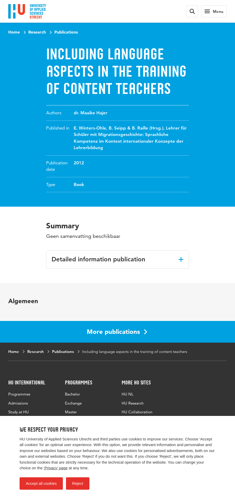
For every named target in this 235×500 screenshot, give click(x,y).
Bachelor (72, 394)
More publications (117, 331)
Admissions (18, 403)
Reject (77, 483)
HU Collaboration (137, 411)
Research (37, 32)
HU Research (133, 403)
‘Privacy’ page (56, 468)
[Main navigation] (214, 11)
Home (14, 32)
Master (71, 411)
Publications (66, 32)
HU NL (127, 394)
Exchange (73, 403)
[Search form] (192, 11)
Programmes (19, 394)
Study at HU (18, 411)
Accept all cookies (41, 483)
